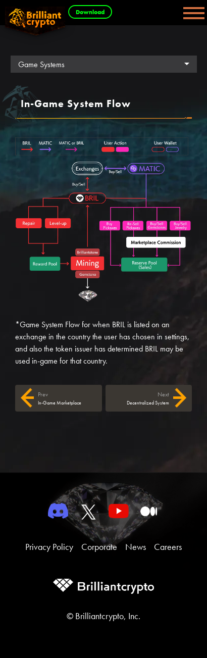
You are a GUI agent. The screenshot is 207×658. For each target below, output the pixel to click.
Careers (168, 546)
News (135, 546)
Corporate (99, 546)
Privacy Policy (49, 546)
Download (90, 12)
